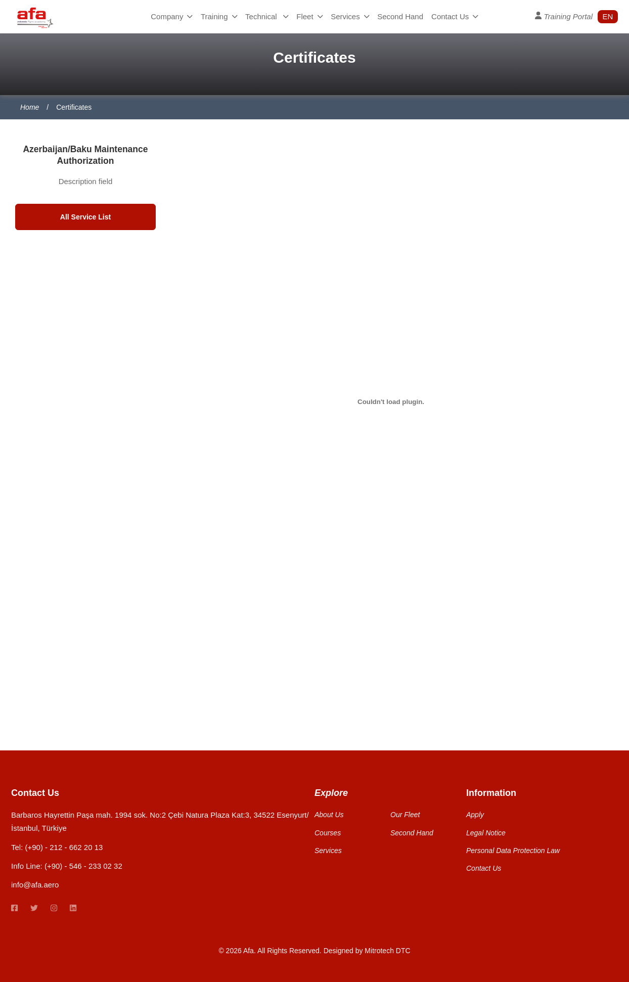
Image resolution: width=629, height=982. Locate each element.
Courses (327, 833)
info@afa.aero (35, 884)
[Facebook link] (14, 908)
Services (350, 16)
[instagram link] (54, 908)
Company (172, 16)
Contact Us (454, 16)
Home (29, 107)
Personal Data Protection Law (513, 850)
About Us (329, 815)
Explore (331, 793)
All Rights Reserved (288, 951)
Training (219, 16)
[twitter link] (34, 908)
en (608, 16)
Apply (475, 815)
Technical (266, 16)
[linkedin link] (73, 908)
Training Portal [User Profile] (564, 16)
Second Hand (400, 16)
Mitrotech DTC (387, 951)
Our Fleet (405, 815)
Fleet (309, 16)
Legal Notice (486, 833)
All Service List (85, 217)
